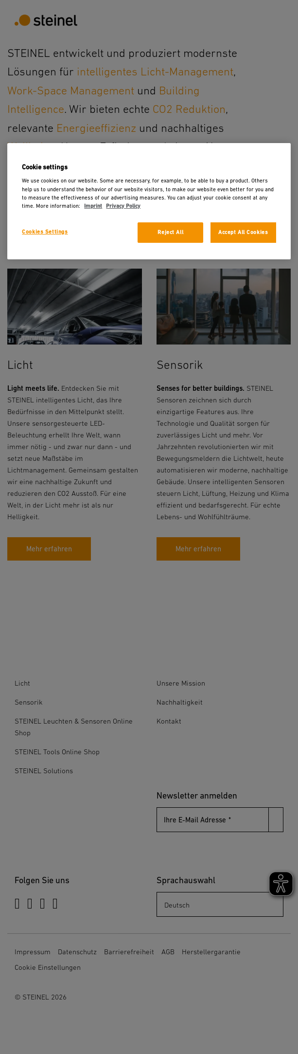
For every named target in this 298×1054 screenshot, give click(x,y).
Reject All (170, 232)
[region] (148, 201)
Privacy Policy (123, 206)
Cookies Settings (45, 232)
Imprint (93, 206)
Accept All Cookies (243, 232)
